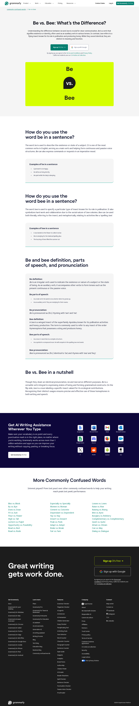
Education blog (37, 646)
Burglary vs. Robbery (101, 516)
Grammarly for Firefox (15, 631)
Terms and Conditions (73, 53)
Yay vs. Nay (55, 516)
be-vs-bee (32, 9)
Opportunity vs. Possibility (20, 525)
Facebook (110, 611)
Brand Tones (61, 662)
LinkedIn (110, 621)
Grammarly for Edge (14, 635)
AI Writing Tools (62, 631)
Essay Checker (62, 624)
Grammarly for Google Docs (17, 641)
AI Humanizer (61, 617)
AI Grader (60, 672)
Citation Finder (62, 669)
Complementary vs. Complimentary (108, 519)
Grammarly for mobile (15, 645)
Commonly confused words (41, 653)
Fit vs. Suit (13, 513)
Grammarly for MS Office (16, 638)
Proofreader (61, 693)
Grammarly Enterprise (40, 616)
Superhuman (87, 604)
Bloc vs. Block (14, 503)
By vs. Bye (12, 506)
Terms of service (87, 638)
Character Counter (63, 641)
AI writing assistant (39, 633)
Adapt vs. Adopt (57, 525)
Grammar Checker (63, 604)
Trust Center (86, 631)
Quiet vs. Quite (98, 522)
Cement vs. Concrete (59, 509)
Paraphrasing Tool (63, 628)
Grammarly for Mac (14, 616)
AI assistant (36, 623)
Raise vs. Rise (98, 506)
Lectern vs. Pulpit (16, 522)
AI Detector (61, 614)
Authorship (60, 665)
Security (84, 650)
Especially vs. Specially (60, 503)
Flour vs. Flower (15, 516)
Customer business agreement (88, 642)
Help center (110, 604)
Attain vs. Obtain (99, 525)
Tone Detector (61, 634)
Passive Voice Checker (64, 689)
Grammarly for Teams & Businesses (40, 611)
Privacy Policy (87, 53)
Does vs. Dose (14, 509)
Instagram (110, 614)
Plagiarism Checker (63, 607)
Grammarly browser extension (14, 620)
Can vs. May (97, 528)
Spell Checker (61, 679)
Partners (84, 628)
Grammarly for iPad (14, 652)
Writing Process (38, 636)
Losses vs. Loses (99, 503)
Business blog (37, 650)
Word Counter (61, 638)
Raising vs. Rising (99, 509)
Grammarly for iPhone (15, 648)
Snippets (60, 655)
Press (83, 621)
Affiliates (84, 624)
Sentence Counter (63, 648)
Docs (9, 604)
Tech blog (36, 643)
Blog (34, 640)
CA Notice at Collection (78, 55)
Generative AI (37, 629)
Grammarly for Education (41, 619)
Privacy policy (86, 635)
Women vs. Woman (58, 506)
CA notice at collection (89, 647)
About (84, 607)
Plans (34, 604)
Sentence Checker (63, 682)
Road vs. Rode (14, 531)
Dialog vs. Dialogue (100, 531)
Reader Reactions (62, 676)
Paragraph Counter (63, 645)
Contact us (109, 607)
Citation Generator (63, 621)
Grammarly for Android (15, 655)
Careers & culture (87, 618)
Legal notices (86, 657)
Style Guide (60, 652)
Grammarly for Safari (15, 628)
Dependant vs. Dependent (62, 513)
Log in (111, 3)
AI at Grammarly (38, 626)
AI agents (60, 610)
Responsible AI (86, 614)
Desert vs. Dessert (58, 519)
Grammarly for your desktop (14, 608)
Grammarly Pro (38, 607)
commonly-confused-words (16, 9)
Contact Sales (100, 3)
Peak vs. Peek (56, 522)
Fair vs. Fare (55, 531)
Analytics (60, 658)
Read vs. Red (14, 528)
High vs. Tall (13, 519)
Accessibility (85, 654)
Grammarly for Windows (16, 612)
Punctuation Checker (64, 686)
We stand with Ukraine (89, 611)
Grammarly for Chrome (15, 624)
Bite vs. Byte (97, 513)
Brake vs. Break (57, 528)
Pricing (60, 3)
